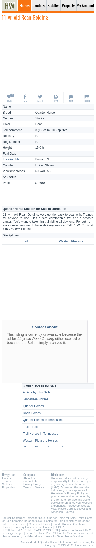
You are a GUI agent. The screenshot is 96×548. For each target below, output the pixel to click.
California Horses (39, 524)
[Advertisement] (48, 56)
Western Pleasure (71, 241)
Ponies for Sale (53, 520)
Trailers (6, 481)
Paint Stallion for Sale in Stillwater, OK (69, 533)
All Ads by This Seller (37, 392)
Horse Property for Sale (18, 536)
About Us (29, 478)
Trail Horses (31, 427)
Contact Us (30, 481)
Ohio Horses (44, 527)
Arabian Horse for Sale (27, 520)
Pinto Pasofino (34, 533)
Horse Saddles (74, 536)
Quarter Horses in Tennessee (43, 420)
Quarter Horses (33, 406)
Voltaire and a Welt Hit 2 (76, 530)
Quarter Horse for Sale (61, 517)
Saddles (7, 484)
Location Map (12, 159)
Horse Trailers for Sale (49, 536)
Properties (8, 487)
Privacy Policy (32, 484)
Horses (6, 478)
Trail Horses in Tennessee (40, 433)
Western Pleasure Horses (40, 440)
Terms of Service (33, 487)
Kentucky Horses (23, 527)
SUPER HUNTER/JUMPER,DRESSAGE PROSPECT (33, 529)
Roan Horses (32, 413)
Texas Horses (18, 524)
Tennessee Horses (35, 399)
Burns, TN (42, 159)
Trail (25, 241)
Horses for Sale (35, 517)
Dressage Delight (12, 533)
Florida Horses (62, 524)
